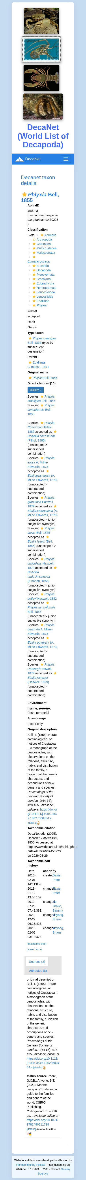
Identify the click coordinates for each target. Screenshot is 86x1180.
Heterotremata (44, 288)
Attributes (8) (38, 970)
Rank (31, 322)
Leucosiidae (42, 296)
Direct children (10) (42, 383)
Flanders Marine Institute (30, 1164)
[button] (24, 194)
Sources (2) (37, 961)
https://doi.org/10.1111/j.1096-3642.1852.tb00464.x (42, 814)
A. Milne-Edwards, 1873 (41, 462)
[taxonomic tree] (37, 943)
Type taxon (36, 333)
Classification (38, 229)
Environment (37, 703)
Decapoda (41, 270)
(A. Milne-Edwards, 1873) (43, 476)
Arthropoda (42, 239)
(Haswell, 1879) (43, 678)
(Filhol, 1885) (43, 436)
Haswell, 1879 (41, 502)
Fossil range (37, 718)
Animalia (47, 235)
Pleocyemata (43, 274)
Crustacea (41, 244)
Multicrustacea (44, 248)
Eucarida (40, 266)
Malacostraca (43, 252)
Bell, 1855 (42, 378)
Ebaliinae (40, 301)
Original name (38, 372)
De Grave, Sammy (57, 906)
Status (32, 311)
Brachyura (41, 279)
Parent (32, 357)
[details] (32, 822)
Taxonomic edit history (39, 863)
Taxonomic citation (42, 828)
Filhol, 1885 (41, 427)
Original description (42, 729)
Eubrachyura (43, 283)
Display (35, 389)
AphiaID (33, 205)
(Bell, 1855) (40, 542)
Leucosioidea (43, 292)
